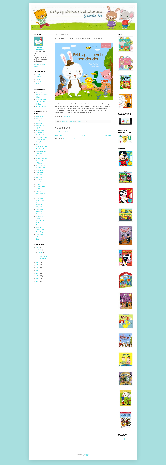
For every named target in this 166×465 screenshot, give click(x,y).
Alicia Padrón (40, 116)
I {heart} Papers (124, 439)
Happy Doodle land (41, 158)
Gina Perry (39, 154)
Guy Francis (39, 156)
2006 (38, 281)
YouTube (38, 84)
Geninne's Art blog (41, 151)
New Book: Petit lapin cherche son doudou (42, 256)
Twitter (38, 74)
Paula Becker (40, 209)
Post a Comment (63, 131)
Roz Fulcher (39, 214)
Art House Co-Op (41, 106)
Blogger (86, 455)
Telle (37, 225)
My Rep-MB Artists (41, 94)
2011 (38, 267)
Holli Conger (39, 161)
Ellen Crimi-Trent (41, 149)
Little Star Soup (40, 186)
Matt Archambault (41, 196)
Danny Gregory (40, 142)
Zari (37, 237)
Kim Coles (39, 177)
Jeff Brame (39, 163)
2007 (38, 278)
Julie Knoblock (40, 168)
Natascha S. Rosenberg (39, 203)
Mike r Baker (39, 198)
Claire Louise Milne (41, 137)
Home (83, 135)
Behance (38, 97)
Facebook (39, 77)
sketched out (40, 216)
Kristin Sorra (39, 179)
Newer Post (58, 135)
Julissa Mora (39, 170)
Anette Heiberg (40, 125)
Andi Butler (39, 123)
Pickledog (39, 211)
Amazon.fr (66, 117)
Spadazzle (39, 219)
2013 (38, 262)
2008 (38, 276)
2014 (38, 247)
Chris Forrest (40, 135)
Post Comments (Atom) (70, 139)
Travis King (39, 232)
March (40, 252)
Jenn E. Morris (40, 165)
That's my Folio (40, 101)
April (39, 250)
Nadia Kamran (40, 200)
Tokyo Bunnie (40, 227)
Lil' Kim (38, 184)
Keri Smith (39, 175)
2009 (38, 273)
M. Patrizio (39, 189)
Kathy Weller (40, 172)
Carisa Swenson (41, 132)
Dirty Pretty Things (41, 147)
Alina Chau (39, 118)
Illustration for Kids (41, 99)
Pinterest (38, 79)
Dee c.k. (38, 144)
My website (39, 92)
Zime (37, 239)
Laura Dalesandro (41, 182)
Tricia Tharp (39, 234)
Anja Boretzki (40, 128)
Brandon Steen (40, 130)
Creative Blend (40, 140)
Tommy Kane (40, 230)
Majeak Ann (39, 191)
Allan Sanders (40, 121)
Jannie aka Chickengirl (40, 48)
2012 (38, 265)
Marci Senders (40, 193)
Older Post (107, 135)
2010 (38, 270)
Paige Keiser (40, 207)
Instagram (39, 81)
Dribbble (38, 104)
